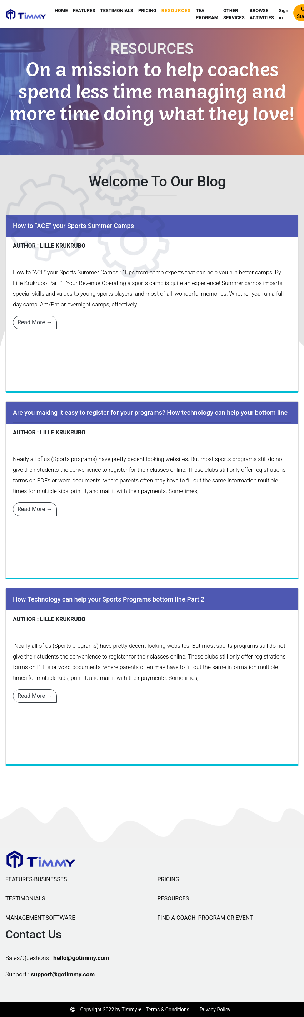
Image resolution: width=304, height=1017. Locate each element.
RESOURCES (176, 10)
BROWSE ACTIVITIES (262, 14)
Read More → (35, 322)
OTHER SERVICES (234, 14)
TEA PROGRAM (207, 14)
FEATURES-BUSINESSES (36, 879)
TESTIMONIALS (116, 10)
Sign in (283, 14)
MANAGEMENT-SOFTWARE (40, 917)
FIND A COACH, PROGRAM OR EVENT (205, 917)
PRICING (147, 10)
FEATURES (84, 10)
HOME (61, 10)
